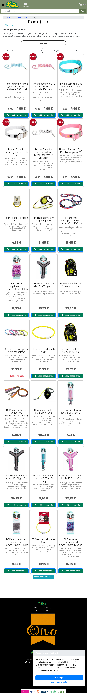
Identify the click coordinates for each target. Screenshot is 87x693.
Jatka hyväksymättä (59, 682)
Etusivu (7, 17)
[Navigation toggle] (3, 4)
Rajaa (56, 50)
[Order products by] (23, 50)
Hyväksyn (59, 678)
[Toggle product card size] (76, 50)
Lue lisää (43, 43)
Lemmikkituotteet (20, 17)
